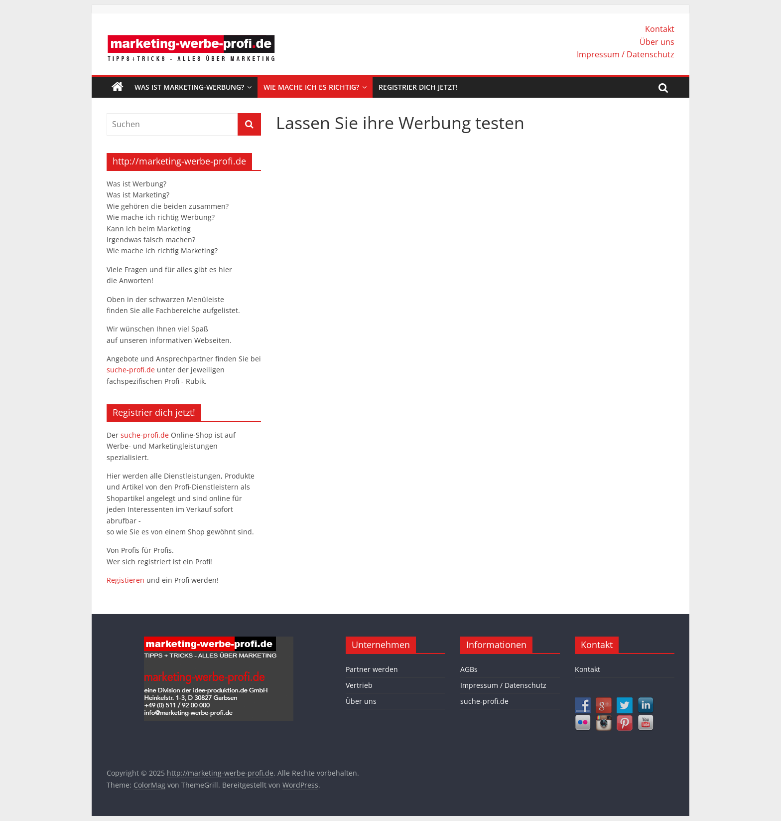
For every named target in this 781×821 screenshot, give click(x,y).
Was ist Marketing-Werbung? (189, 87)
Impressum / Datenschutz (625, 54)
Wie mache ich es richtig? (311, 87)
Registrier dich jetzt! (418, 87)
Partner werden (372, 669)
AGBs (469, 669)
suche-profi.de (132, 369)
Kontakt (659, 28)
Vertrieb (359, 685)
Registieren (126, 580)
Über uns (657, 41)
